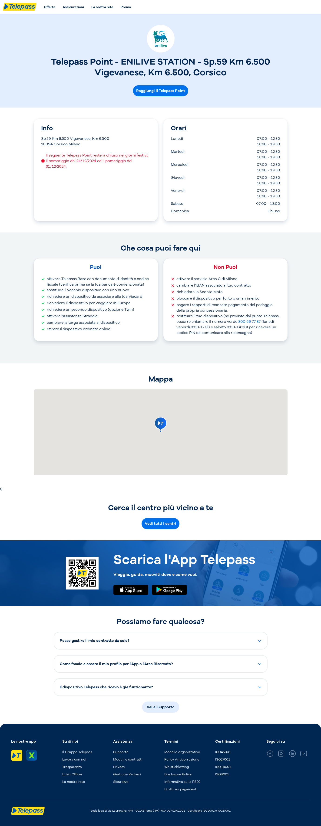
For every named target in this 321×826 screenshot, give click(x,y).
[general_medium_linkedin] (292, 754)
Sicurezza (121, 782)
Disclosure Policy (178, 774)
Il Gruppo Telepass (77, 752)
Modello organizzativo (182, 752)
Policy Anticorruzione (181, 759)
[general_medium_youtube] (303, 754)
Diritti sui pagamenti (180, 789)
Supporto (121, 752)
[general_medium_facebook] (270, 754)
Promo (126, 7)
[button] (160, 640)
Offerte (49, 7)
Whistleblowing (176, 767)
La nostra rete (102, 7)
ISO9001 (222, 774)
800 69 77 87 (249, 321)
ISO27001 (222, 759)
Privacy (119, 767)
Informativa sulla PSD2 (182, 782)
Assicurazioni (73, 7)
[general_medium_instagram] (281, 754)
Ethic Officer (72, 774)
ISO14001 (223, 767)
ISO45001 (223, 752)
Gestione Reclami (127, 774)
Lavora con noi (74, 759)
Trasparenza (72, 767)
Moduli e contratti (127, 759)
